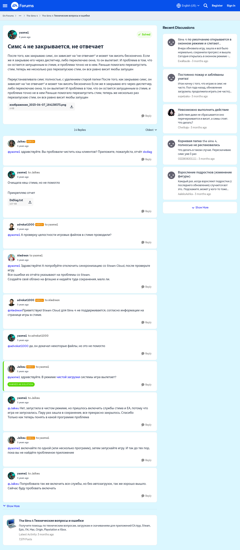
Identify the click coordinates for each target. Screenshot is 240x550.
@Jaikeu (13, 408)
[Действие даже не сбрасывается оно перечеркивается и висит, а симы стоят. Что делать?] (205, 119)
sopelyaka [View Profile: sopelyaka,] (184, 96)
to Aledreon (52, 300)
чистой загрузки (68, 377)
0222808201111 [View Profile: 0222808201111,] (187, 158)
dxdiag (147, 152)
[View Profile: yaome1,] (12, 34)
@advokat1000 (18, 346)
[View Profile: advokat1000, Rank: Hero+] (11, 226)
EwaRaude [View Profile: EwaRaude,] (184, 61)
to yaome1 (51, 224)
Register (217, 5)
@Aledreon (15, 310)
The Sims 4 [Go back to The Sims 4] (32, 15)
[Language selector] (188, 5)
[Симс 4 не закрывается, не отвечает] (26, 146)
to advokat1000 (38, 335)
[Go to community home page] (22, 5)
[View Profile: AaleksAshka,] (171, 175)
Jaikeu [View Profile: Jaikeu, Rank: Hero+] (21, 141)
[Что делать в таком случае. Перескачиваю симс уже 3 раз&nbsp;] (205, 152)
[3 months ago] (199, 61)
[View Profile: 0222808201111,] (171, 144)
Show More (11, 506)
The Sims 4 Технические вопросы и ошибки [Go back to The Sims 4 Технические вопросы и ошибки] (66, 15)
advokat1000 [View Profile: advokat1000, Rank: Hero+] (25, 224)
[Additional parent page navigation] (20, 15)
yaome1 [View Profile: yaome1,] (24, 32)
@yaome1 (14, 152)
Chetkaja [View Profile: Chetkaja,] (183, 127)
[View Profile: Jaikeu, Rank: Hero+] (11, 143)
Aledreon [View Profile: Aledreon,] (22, 255)
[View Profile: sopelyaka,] (171, 77)
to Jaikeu (34, 172)
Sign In (231, 5)
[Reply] (146, 115)
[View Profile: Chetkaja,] (171, 112)
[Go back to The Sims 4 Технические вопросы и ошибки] (86, 521)
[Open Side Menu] (5, 5)
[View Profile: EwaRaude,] (171, 42)
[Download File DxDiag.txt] (29, 202)
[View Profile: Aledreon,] (11, 258)
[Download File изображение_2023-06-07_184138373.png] (71, 106)
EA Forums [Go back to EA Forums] (8, 15)
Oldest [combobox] (151, 130)
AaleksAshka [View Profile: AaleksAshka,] (185, 194)
